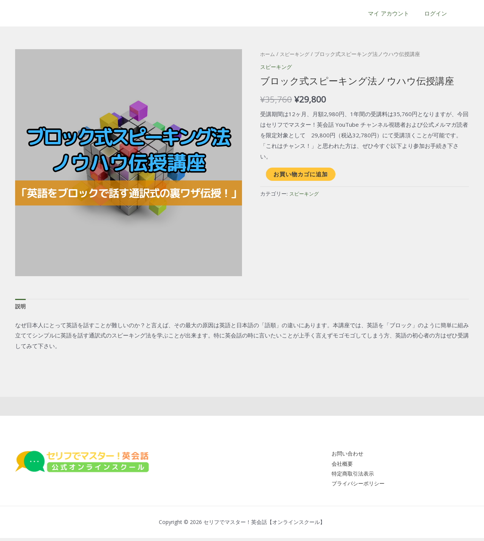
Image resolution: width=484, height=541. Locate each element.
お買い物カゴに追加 (300, 173)
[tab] (20, 307)
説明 (20, 307)
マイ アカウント (394, 13)
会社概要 (338, 465)
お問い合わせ (344, 454)
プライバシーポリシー (355, 486)
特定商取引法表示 (349, 475)
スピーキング (297, 54)
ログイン (437, 13)
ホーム (268, 54)
